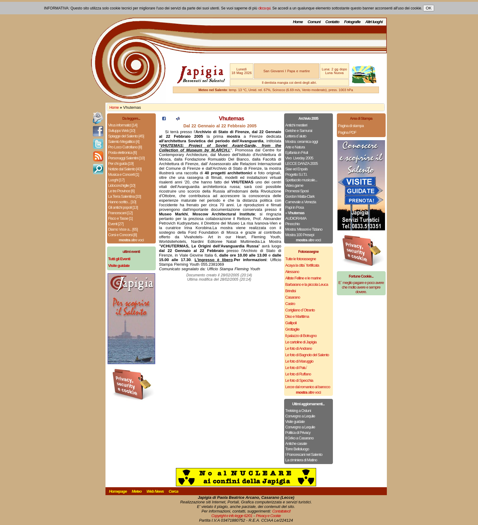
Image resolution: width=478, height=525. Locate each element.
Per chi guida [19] (121, 163)
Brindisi (290, 291)
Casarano (292, 297)
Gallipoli (291, 323)
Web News (155, 491)
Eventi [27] (115, 224)
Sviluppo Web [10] (121, 130)
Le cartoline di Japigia (301, 342)
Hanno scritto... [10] (122, 202)
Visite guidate (295, 421)
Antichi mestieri (296, 125)
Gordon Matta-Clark (300, 196)
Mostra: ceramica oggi (301, 141)
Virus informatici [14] (122, 125)
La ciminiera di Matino (301, 460)
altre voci (131, 240)
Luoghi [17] (116, 180)
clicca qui (264, 8)
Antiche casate (296, 443)
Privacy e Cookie (268, 515)
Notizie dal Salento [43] (125, 169)
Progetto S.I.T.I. (296, 174)
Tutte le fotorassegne (300, 259)
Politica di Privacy (298, 432)
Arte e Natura (295, 147)
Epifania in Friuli (296, 152)
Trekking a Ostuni (298, 410)
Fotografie (352, 22)
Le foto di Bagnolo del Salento (307, 355)
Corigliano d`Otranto (300, 310)
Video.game (294, 185)
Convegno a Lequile (300, 416)
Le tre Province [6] (121, 191)
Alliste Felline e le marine (303, 278)
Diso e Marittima (297, 316)
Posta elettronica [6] (122, 152)
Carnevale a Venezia (300, 202)
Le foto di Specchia (299, 380)
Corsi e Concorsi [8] (122, 234)
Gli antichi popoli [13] (123, 207)
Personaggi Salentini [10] (126, 158)
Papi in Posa (294, 207)
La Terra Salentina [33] (124, 196)
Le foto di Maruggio (299, 361)
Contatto (332, 22)
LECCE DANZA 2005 (301, 163)
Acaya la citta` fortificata (302, 265)
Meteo (137, 491)
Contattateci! (281, 511)
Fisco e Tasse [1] (120, 218)
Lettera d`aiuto (295, 136)
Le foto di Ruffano (298, 374)
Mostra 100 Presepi (299, 234)
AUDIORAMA (296, 218)
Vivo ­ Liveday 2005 (299, 158)
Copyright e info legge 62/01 (231, 515)
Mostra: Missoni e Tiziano (304, 229)
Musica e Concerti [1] (123, 174)
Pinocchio (292, 224)
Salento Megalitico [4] (123, 141)
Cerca (173, 491)
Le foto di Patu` (296, 367)
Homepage (118, 491)
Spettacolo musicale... (301, 180)
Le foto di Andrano (298, 348)
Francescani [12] (120, 213)
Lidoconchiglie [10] (121, 185)
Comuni (314, 22)
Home (298, 22)
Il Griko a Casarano (299, 438)
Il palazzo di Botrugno (301, 335)
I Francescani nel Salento (304, 454)
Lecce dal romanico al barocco (307, 387)
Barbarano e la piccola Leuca (306, 284)
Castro (290, 303)
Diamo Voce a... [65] (123, 229)
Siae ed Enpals (296, 169)
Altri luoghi (374, 22)
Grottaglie (292, 329)
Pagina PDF (347, 132)
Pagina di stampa (351, 125)
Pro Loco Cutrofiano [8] (125, 147)
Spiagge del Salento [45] (126, 136)
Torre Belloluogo (297, 449)
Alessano (292, 271)
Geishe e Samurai (298, 130)
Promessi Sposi (297, 191)
